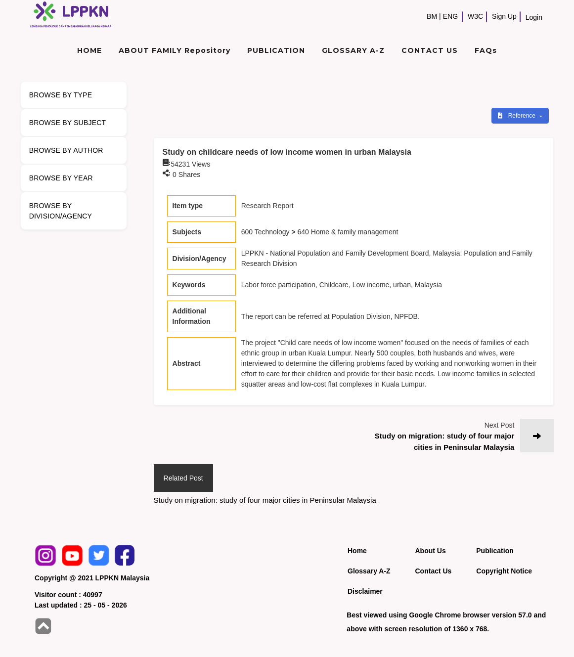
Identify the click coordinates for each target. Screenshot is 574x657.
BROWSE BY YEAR (61, 178)
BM (432, 16)
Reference (517, 115)
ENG (450, 16)
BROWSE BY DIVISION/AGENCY (60, 211)
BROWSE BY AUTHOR (66, 150)
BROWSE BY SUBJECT (67, 123)
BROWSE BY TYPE (60, 95)
